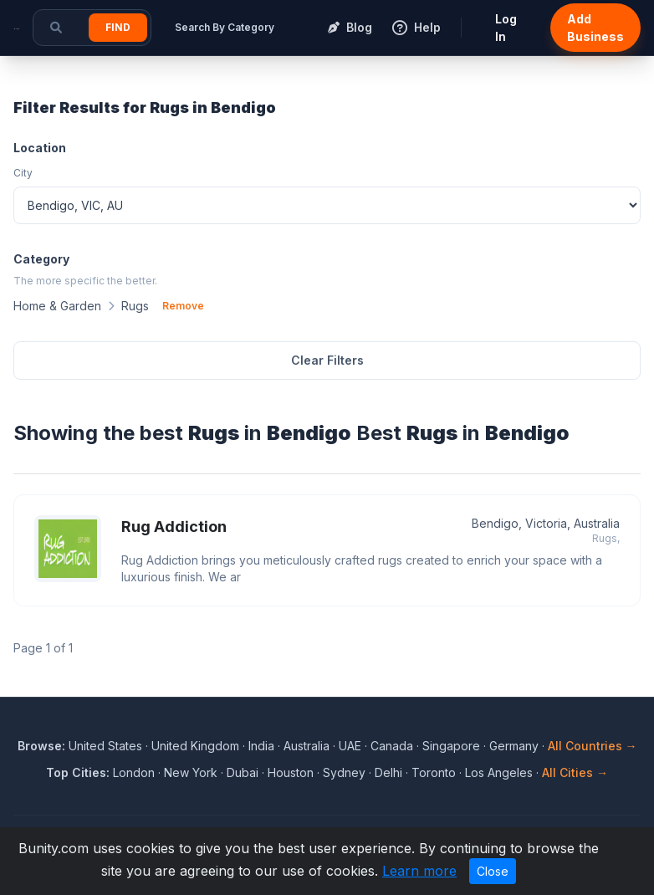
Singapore (451, 746)
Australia (307, 746)
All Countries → (592, 746)
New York (190, 772)
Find (117, 27)
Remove (183, 305)
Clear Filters (327, 360)
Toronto (433, 772)
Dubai (242, 772)
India (261, 746)
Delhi (388, 772)
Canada (391, 746)
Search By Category (224, 27)
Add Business (595, 27)
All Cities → (575, 772)
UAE (350, 746)
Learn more (419, 870)
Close (492, 871)
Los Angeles (499, 772)
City (23, 172)
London (134, 772)
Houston (291, 772)
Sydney (344, 772)
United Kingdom (195, 746)
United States (105, 746)
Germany (514, 746)
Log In (506, 27)
